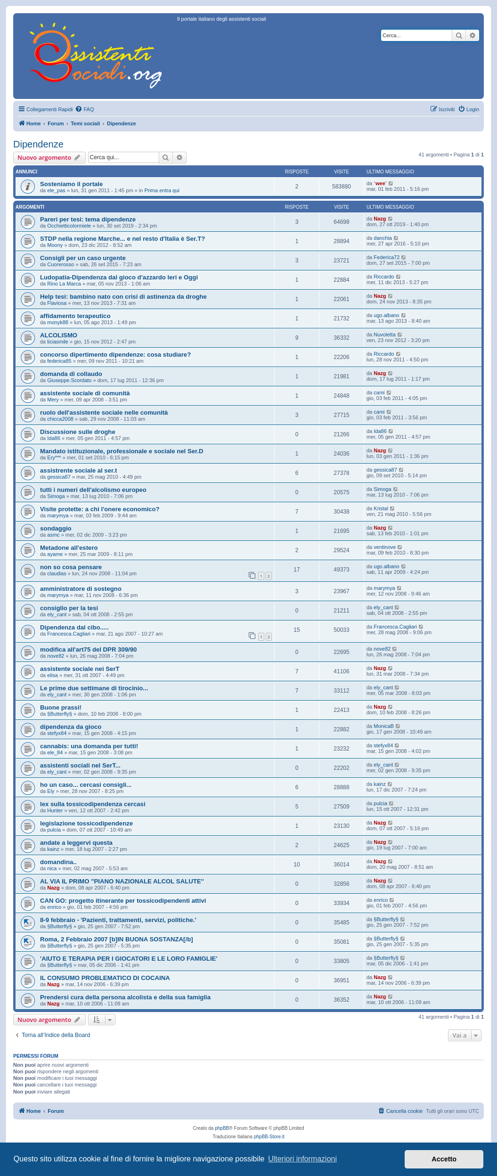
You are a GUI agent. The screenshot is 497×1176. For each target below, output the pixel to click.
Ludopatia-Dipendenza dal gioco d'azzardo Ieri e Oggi (119, 277)
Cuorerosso (60, 264)
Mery (52, 399)
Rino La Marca (64, 283)
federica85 (59, 361)
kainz (380, 784)
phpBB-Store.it (269, 1136)
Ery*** (54, 457)
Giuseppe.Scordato (69, 380)
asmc (53, 535)
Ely (50, 791)
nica (52, 868)
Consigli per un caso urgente (83, 257)
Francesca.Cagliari (68, 634)
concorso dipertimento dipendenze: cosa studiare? (115, 354)
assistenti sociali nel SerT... (80, 765)
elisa (52, 675)
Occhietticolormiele (69, 226)
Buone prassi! (60, 707)
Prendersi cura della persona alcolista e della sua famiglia (125, 997)
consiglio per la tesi (69, 608)
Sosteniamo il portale (71, 184)
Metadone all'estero (69, 547)
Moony (55, 245)
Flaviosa (56, 303)
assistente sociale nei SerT (80, 668)
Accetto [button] (444, 1159)
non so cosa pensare (71, 567)
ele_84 (55, 752)
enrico (54, 907)
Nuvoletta (384, 334)
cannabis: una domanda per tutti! (89, 746)
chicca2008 (60, 419)
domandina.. (58, 862)
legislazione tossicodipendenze (86, 823)
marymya (57, 515)
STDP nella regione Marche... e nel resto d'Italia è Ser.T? (122, 238)
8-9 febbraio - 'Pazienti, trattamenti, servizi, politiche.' (118, 919)
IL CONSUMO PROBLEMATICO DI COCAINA (105, 977)
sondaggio (56, 528)
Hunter (55, 810)
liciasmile (57, 341)
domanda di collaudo (71, 373)
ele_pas (56, 190)
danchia (383, 238)
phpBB (222, 1128)
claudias (56, 573)
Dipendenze (38, 144)
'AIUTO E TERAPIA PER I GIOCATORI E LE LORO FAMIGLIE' (129, 958)
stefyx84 (56, 733)
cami (379, 392)
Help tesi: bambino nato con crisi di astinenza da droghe (123, 296)
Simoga (56, 496)
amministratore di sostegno (81, 588)
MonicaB (384, 726)
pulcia (380, 803)
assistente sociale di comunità (85, 393)
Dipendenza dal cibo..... (74, 627)
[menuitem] (84, 109)
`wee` (380, 183)
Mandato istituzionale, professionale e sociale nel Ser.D (122, 451)
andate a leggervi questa (76, 842)
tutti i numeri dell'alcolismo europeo (93, 489)
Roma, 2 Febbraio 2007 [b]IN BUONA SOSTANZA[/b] (116, 939)
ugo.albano (386, 315)
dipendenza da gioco (70, 726)
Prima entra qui (161, 190)
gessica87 (59, 477)
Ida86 (53, 438)
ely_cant (56, 614)
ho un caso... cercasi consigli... (85, 784)
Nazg (380, 218)
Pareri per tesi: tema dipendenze (88, 219)
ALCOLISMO (58, 335)
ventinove (385, 547)
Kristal (381, 508)
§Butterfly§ (59, 714)
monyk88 (57, 322)
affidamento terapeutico (75, 315)
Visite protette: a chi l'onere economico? (100, 509)
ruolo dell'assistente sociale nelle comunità (104, 412)
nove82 (55, 656)
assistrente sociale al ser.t (78, 470)
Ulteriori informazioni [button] (302, 1159)
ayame (55, 554)
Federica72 (386, 257)
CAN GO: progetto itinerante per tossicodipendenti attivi (123, 900)
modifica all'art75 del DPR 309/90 (88, 649)
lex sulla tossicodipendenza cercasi (93, 804)
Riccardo (384, 276)
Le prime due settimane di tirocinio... (94, 688)
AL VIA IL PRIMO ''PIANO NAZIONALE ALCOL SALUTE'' (122, 881)
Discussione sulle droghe (77, 431)
